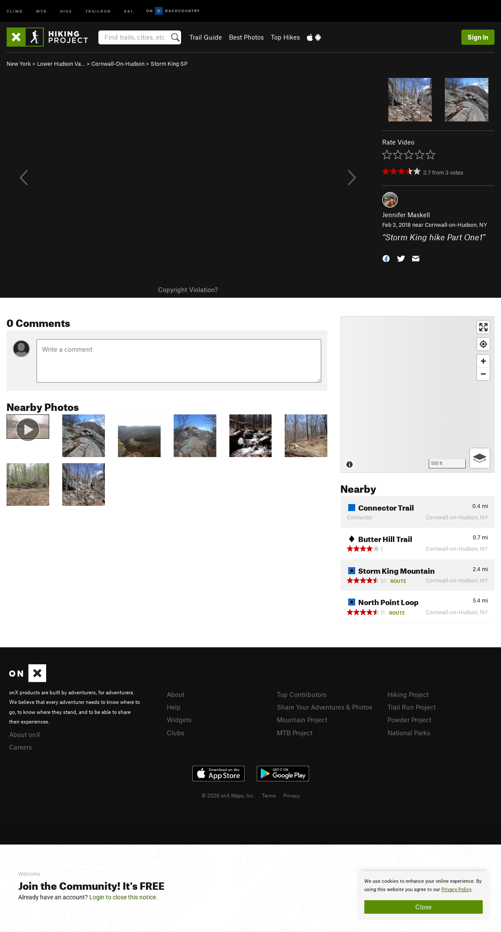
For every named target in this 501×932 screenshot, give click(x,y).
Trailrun (98, 10)
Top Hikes (285, 37)
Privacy (291, 795)
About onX (24, 734)
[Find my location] (483, 344)
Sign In (477, 37)
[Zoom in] (483, 361)
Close (423, 907)
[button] (386, 257)
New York (19, 63)
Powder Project (409, 719)
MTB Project (295, 733)
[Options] (480, 458)
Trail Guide (205, 37)
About (176, 694)
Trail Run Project (411, 707)
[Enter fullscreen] (483, 327)
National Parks (408, 733)
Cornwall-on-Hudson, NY (456, 224)
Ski (128, 10)
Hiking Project (408, 694)
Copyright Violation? (188, 289)
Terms (269, 795)
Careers (20, 747)
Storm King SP (169, 63)
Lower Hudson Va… (61, 63)
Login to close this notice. (123, 897)
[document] (423, 895)
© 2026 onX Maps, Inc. (228, 795)
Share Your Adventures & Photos (324, 707)
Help (174, 707)
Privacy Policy (456, 889)
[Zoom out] (483, 373)
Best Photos (246, 37)
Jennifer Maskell (406, 215)
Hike (66, 10)
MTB (41, 10)
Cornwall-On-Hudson (118, 63)
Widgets (179, 719)
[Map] (417, 394)
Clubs (175, 733)
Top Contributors (301, 694)
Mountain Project (302, 719)
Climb (15, 10)
